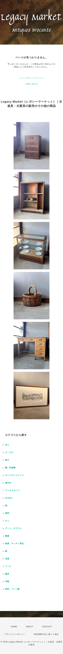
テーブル (9, 452)
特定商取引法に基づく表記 (46, 634)
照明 (7, 513)
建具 (7, 574)
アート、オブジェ (13, 528)
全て (7, 445)
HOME (14, 627)
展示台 (8, 483)
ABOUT (29, 627)
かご (7, 521)
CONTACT (47, 627)
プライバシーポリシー (14, 634)
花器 (7, 559)
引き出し (9, 498)
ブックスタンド (12, 490)
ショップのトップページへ (31, 78)
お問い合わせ (31, 84)
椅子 (7, 460)
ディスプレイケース (14, 475)
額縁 (7, 536)
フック (8, 566)
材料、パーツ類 (12, 589)
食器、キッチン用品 (14, 543)
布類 (7, 581)
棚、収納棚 (10, 468)
